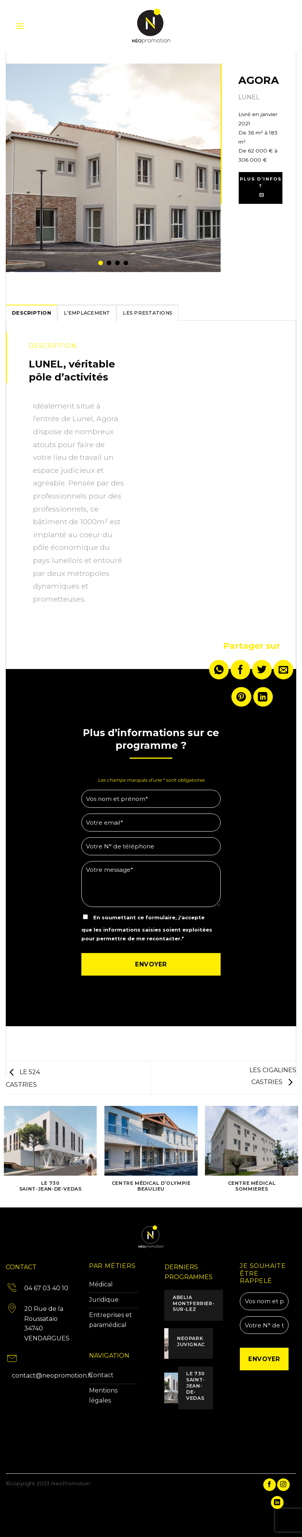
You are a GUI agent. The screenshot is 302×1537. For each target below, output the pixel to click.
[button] (20, 25)
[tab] (31, 313)
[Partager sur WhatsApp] (219, 669)
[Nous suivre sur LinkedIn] (277, 1502)
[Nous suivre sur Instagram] (283, 1484)
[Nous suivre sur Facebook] (269, 1484)
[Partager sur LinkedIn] (263, 697)
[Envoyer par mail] (283, 669)
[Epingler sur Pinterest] (241, 697)
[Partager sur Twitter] (262, 669)
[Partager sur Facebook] (240, 669)
